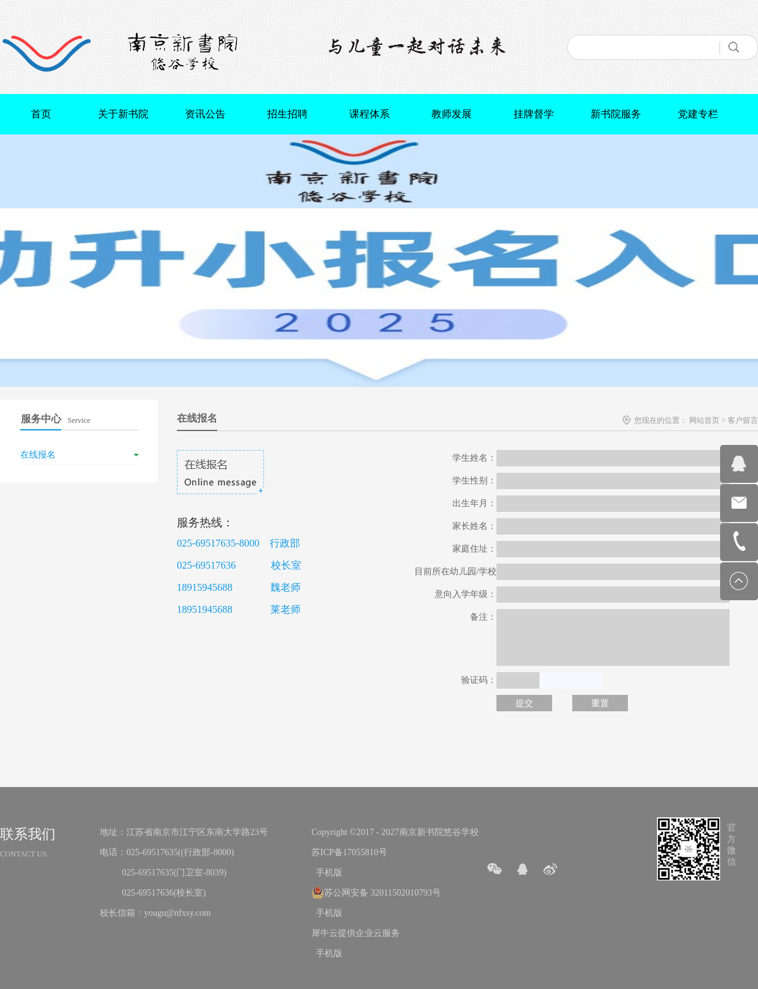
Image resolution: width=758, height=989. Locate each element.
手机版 (326, 872)
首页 (41, 114)
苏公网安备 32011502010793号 (382, 892)
